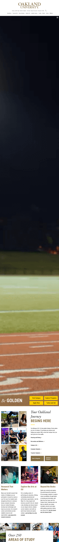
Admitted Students (48, 458)
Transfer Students (35, 453)
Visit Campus (36, 398)
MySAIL (24, 10)
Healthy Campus (34, 13)
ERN (43, 10)
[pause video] (57, 17)
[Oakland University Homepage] (29, 5)
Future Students (22, 13)
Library (13, 10)
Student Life (28, 13)
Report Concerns (34, 10)
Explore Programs (51, 398)
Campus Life (34, 445)
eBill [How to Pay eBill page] (16, 10)
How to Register (36, 458)
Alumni (43, 13)
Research (40, 10)
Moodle (21, 10)
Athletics (51, 13)
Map (18, 10)
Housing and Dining (36, 437)
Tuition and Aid (51, 403)
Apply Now (36, 403)
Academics (9, 13)
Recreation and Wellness (37, 441)
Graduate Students (35, 449)
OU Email (28, 10)
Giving (47, 13)
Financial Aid (15, 13)
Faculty (40, 13)
